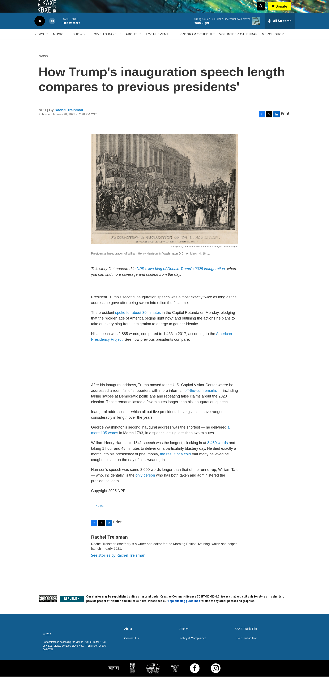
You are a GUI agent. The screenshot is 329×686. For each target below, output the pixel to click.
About (131, 43)
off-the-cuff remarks (200, 400)
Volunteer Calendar (238, 43)
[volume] (52, 30)
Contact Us (131, 647)
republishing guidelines (184, 610)
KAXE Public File (246, 638)
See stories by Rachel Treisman (118, 564)
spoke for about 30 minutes (138, 322)
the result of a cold (175, 463)
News (39, 43)
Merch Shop (273, 43)
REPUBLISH (72, 608)
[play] (39, 30)
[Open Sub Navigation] (47, 43)
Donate (283, 11)
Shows (79, 43)
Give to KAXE (105, 43)
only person (145, 485)
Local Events (158, 43)
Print (285, 122)
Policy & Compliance (192, 647)
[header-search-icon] (262, 11)
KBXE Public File (246, 647)
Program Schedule (197, 43)
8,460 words (217, 452)
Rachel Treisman (69, 119)
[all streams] (280, 30)
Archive (184, 638)
